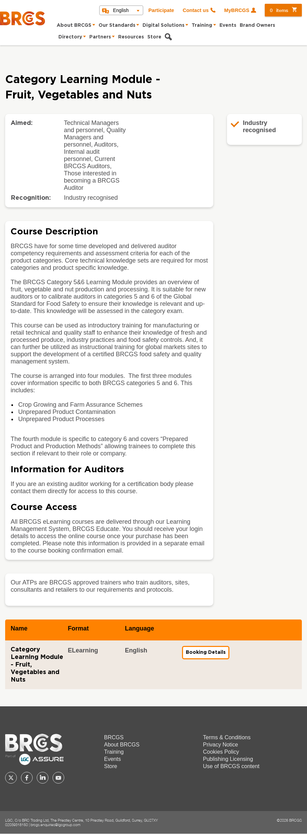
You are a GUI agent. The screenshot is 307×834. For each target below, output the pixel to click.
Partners (100, 37)
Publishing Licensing (228, 759)
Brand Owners (257, 25)
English (121, 10)
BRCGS (114, 737)
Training (202, 25)
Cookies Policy (221, 752)
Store (154, 37)
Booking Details (207, 654)
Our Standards (117, 25)
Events (227, 25)
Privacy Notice (220, 745)
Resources (131, 37)
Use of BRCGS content (231, 766)
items (279, 10)
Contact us (196, 10)
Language (139, 628)
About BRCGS (74, 25)
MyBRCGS (236, 10)
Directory (70, 37)
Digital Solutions (163, 25)
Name (19, 628)
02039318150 (16, 824)
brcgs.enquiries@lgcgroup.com (55, 824)
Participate (161, 10)
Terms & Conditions (227, 737)
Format (78, 628)
